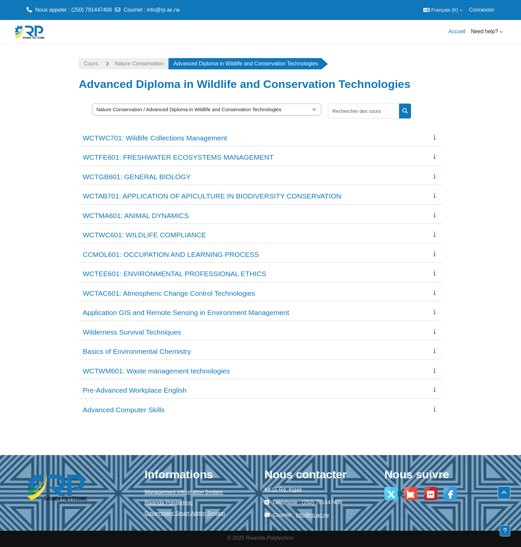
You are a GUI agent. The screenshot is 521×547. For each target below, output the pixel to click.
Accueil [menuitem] (457, 31)
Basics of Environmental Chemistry (137, 351)
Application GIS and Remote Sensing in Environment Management (186, 312)
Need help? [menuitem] (484, 31)
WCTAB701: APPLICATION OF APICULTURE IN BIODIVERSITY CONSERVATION (212, 196)
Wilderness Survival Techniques (132, 332)
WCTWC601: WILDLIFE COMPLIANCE (144, 235)
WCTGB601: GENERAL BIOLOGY (137, 177)
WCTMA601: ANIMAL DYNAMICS (136, 215)
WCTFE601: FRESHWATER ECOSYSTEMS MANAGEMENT (178, 157)
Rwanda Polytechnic (169, 503)
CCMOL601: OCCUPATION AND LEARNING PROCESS (171, 254)
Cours (91, 63)
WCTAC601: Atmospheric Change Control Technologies (169, 293)
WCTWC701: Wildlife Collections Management (155, 138)
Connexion (482, 10)
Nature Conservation (139, 63)
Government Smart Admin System (185, 513)
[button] (443, 10)
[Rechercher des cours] (364, 111)
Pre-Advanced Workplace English (134, 390)
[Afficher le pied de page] (505, 530)
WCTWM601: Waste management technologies (156, 371)
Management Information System (184, 492)
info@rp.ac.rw (163, 10)
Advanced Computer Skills (123, 410)
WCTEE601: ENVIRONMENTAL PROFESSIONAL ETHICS (174, 273)
